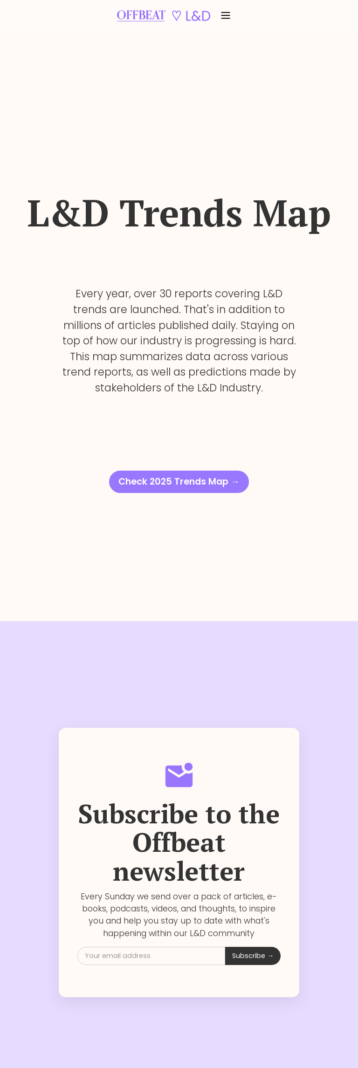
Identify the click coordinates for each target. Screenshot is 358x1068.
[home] (163, 15)
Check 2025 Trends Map (179, 481)
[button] (225, 16)
